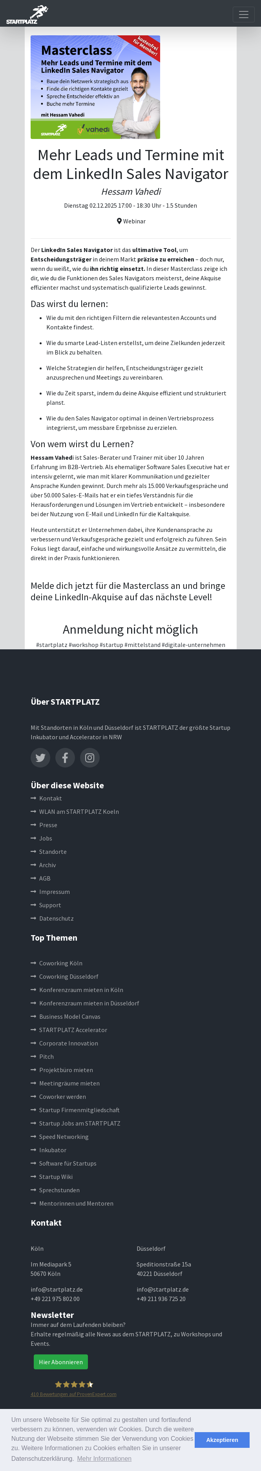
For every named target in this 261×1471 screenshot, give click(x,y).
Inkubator (48, 1150)
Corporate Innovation (64, 1043)
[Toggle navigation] (244, 14)
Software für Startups (64, 1163)
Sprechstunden (55, 1190)
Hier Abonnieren (61, 1362)
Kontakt (46, 798)
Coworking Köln (56, 963)
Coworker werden (58, 1096)
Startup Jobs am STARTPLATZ (75, 1123)
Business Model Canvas (65, 1016)
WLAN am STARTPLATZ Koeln (75, 811)
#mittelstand (142, 645)
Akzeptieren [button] (222, 1440)
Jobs (41, 838)
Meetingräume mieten (65, 1083)
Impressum (50, 891)
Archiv (43, 865)
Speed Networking (60, 1136)
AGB (41, 878)
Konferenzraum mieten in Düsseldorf (85, 1003)
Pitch (42, 1056)
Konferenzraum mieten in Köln (77, 990)
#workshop (84, 645)
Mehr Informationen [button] (104, 1458)
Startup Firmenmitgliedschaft (75, 1110)
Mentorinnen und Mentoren (72, 1203)
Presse (44, 825)
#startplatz (52, 645)
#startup (111, 645)
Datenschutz (52, 918)
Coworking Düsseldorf (65, 976)
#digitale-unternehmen (193, 645)
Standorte (49, 851)
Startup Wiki (52, 1176)
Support (46, 905)
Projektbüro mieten (62, 1070)
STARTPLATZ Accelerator (69, 1030)
